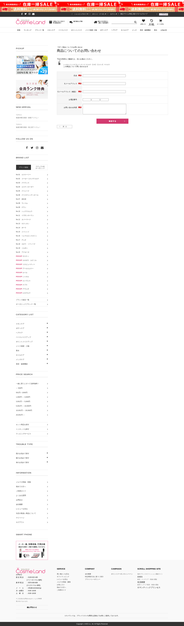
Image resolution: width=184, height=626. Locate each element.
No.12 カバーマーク (23, 219)
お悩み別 (164, 30)
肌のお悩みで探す (22, 453)
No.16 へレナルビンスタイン (26, 236)
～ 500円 (19, 388)
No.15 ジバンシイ (22, 232)
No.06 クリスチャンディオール (27, 195)
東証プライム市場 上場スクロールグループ (133, 14)
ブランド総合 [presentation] (23, 167)
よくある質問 (21, 495)
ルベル (21, 272)
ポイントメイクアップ (24, 342)
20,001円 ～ (20, 415)
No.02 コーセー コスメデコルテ (27, 179)
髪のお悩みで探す (22, 458)
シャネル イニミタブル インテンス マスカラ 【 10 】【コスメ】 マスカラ (86, 64)
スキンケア (51, 30)
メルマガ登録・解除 (64, 582)
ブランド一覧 (39, 30)
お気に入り (143, 22)
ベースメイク (63, 30)
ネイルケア (125, 30)
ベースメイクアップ (23, 337)
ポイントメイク (76, 30)
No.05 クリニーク (22, 191)
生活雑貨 (141, 582)
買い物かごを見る (63, 574)
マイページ (20, 518)
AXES (139, 577)
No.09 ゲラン (21, 207)
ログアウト (20, 522)
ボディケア (104, 30)
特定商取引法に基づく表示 (94, 577)
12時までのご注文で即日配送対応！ (57, 22)
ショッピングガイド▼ (81, 14)
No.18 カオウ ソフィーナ (25, 244)
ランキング (27, 30)
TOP (59, 47)
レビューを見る (22, 509)
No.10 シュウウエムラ (24, 211)
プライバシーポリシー (92, 579)
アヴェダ (22, 289)
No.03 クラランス (22, 183)
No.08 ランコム (22, 203)
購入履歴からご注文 (151, 22)
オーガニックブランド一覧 (26, 304)
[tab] (23, 167)
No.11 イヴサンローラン (25, 215)
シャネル (22, 277)
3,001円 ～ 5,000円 (23, 401)
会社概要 (19, 504)
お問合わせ (32, 607)
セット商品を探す (22, 424)
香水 (155, 30)
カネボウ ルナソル (26, 260)
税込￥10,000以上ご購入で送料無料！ (101, 22)
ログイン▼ (113, 14)
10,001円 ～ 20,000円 (24, 410)
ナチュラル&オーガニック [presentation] (40, 167)
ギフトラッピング (63, 577)
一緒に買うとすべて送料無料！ (27, 384)
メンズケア (20, 359)
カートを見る (160, 22)
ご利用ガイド (21, 491)
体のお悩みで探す (22, 462)
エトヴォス (23, 281)
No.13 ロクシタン (22, 223)
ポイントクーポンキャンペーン (122, 574)
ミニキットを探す (22, 429)
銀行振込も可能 (76, 22)
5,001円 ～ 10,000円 (23, 406)
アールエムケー (24, 268)
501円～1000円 (21, 392)
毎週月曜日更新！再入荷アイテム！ (32, 126)
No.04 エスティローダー (25, 187)
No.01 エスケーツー (23, 175)
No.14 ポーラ (21, 228)
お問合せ (19, 500)
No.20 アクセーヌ (22, 252)
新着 (18, 30)
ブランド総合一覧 (22, 300)
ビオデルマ (23, 293)
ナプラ (21, 285)
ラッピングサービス (23, 434)
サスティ (22, 256)
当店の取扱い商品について (26, 513)
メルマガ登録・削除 (23, 482)
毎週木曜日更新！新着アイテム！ (32, 116)
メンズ (134, 30)
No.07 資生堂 (21, 199)
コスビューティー (25, 264)
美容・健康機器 (145, 30)
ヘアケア (114, 30)
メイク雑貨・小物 (22, 346)
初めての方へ (21, 486)
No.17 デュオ (21, 240)
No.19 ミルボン (22, 248)
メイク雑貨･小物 (91, 30)
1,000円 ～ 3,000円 (23, 397)
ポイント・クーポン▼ (99, 14)
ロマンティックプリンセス (148, 587)
